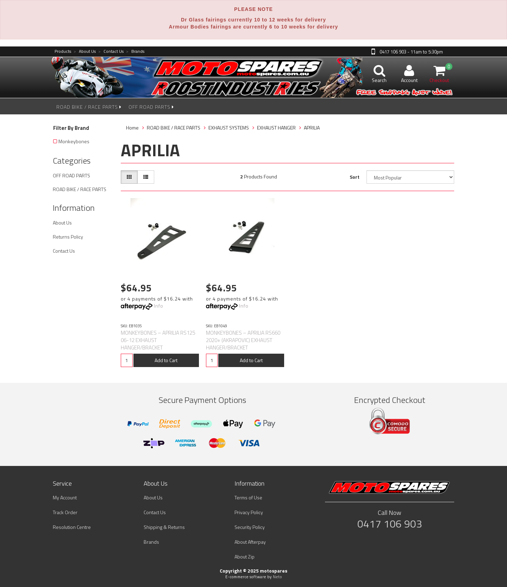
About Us (85, 52)
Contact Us (111, 52)
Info (158, 305)
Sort (354, 177)
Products (63, 52)
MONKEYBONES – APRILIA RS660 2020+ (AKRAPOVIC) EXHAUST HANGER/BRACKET (243, 340)
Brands (135, 52)
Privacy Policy (248, 512)
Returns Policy (68, 236)
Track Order (65, 512)
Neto (277, 577)
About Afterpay (250, 541)
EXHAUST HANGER (276, 127)
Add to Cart (166, 360)
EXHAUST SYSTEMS (228, 127)
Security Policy (249, 527)
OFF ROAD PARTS (151, 107)
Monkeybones (73, 141)
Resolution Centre (72, 527)
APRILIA (312, 127)
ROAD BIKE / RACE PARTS (88, 107)
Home (132, 127)
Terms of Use (248, 497)
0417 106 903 (389, 524)
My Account (65, 497)
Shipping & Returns (164, 527)
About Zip (244, 556)
